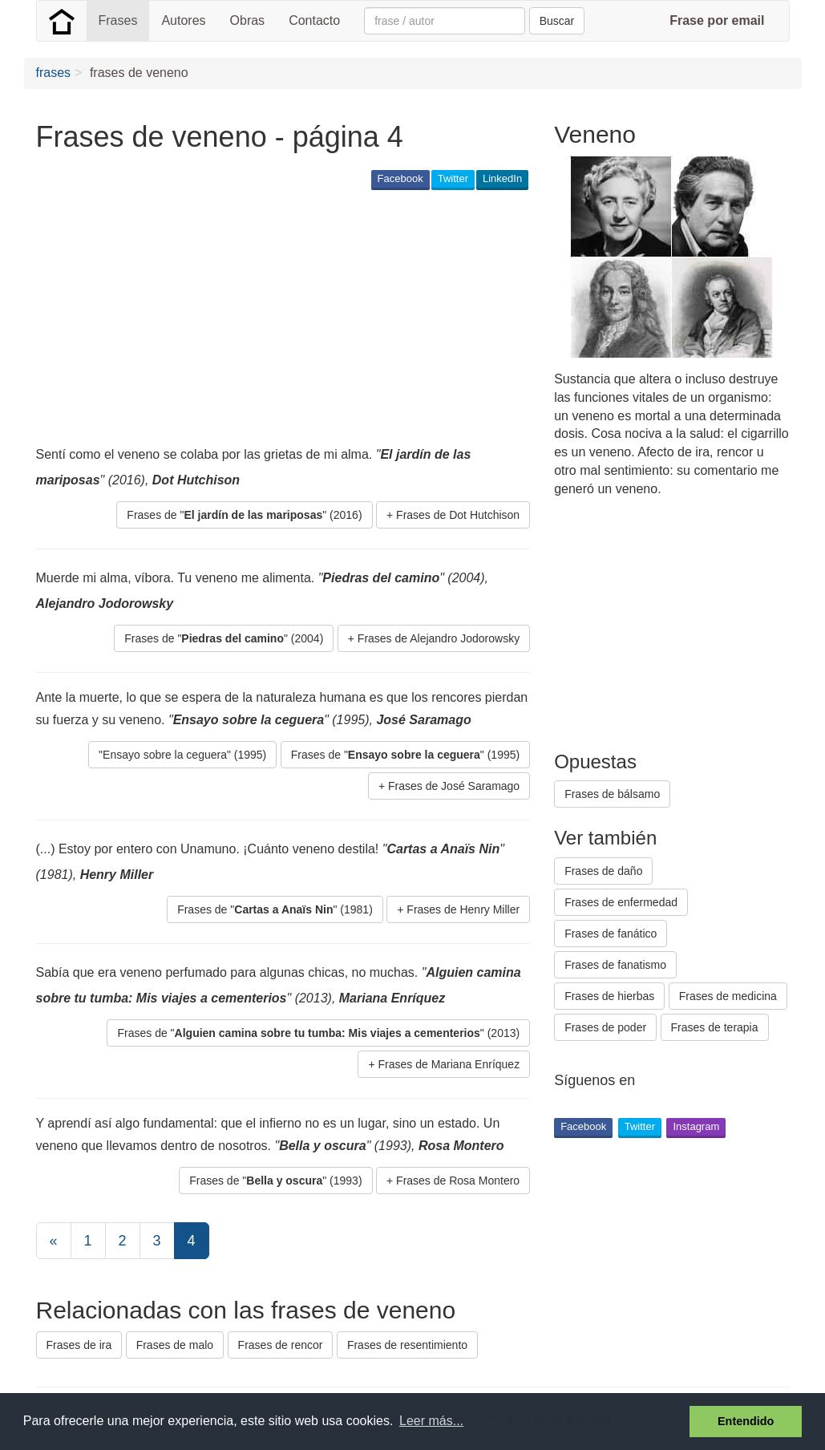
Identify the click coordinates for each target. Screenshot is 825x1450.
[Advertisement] (328, 317)
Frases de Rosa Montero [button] (458, 1180)
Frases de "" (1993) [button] (275, 1180)
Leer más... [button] (431, 1421)
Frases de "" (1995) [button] (405, 754)
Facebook (400, 178)
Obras (247, 20)
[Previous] (53, 1240)
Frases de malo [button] (174, 1345)
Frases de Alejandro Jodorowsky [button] (439, 638)
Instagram (696, 1126)
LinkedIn (502, 178)
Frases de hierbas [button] (609, 996)
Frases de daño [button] (603, 871)
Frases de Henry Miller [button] (463, 909)
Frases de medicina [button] (728, 996)
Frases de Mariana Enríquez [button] (449, 1064)
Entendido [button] (746, 1421)
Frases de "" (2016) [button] (244, 514)
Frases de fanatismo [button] (615, 964)
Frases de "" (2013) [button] (318, 1033)
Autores (183, 20)
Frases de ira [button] (79, 1345)
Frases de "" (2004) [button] (223, 638)
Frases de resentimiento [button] (407, 1345)
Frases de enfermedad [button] (620, 902)
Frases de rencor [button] (280, 1345)
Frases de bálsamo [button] (612, 794)
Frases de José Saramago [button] (454, 786)
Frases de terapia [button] (714, 1027)
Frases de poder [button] (605, 1027)
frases (53, 72)
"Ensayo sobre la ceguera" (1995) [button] (182, 754)
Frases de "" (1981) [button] (275, 909)
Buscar (557, 20)
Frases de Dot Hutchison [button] (458, 514)
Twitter (453, 178)
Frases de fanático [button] (610, 933)
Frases (118, 20)
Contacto (314, 20)
